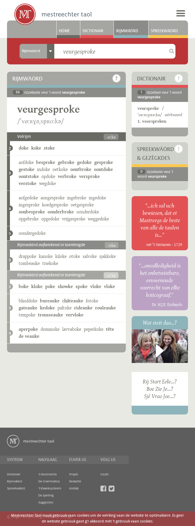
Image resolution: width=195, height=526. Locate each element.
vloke (95, 286)
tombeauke (29, 263)
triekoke (50, 263)
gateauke (28, 307)
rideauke (83, 307)
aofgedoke (28, 197)
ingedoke (97, 197)
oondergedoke (32, 233)
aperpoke (28, 329)
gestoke (26, 169)
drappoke (27, 256)
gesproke (103, 162)
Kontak (74, 488)
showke (65, 286)
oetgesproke (82, 204)
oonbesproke (32, 211)
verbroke (67, 176)
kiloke (61, 256)
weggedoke (98, 218)
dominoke (50, 329)
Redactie (75, 481)
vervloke (74, 314)
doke (24, 148)
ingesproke (29, 204)
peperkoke (93, 329)
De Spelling (46, 495)
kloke (37, 286)
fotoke (92, 300)
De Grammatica (49, 481)
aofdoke (26, 162)
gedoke (84, 162)
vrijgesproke (73, 218)
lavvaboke (71, 329)
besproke (45, 162)
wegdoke (47, 183)
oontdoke (103, 169)
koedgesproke (55, 204)
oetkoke (60, 169)
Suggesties (45, 502)
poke (50, 286)
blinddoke (28, 300)
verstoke (27, 183)
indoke (43, 169)
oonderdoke (87, 211)
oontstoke (29, 176)
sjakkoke (107, 256)
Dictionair (93, 31)
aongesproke (53, 197)
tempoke (27, 314)
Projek (73, 474)
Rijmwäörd (127, 31)
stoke (49, 148)
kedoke (47, 307)
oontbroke (80, 169)
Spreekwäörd (164, 31)
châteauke (72, 300)
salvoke (90, 256)
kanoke (46, 256)
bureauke (50, 300)
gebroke (66, 162)
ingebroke (76, 197)
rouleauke (105, 307)
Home (64, 31)
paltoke (65, 307)
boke (24, 286)
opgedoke (50, 218)
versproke (89, 176)
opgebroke (29, 218)
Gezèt (104, 474)
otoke (74, 256)
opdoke (48, 176)
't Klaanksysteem (49, 488)
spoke (82, 286)
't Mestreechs (47, 474)
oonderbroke (61, 211)
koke (36, 148)
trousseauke (50, 314)
